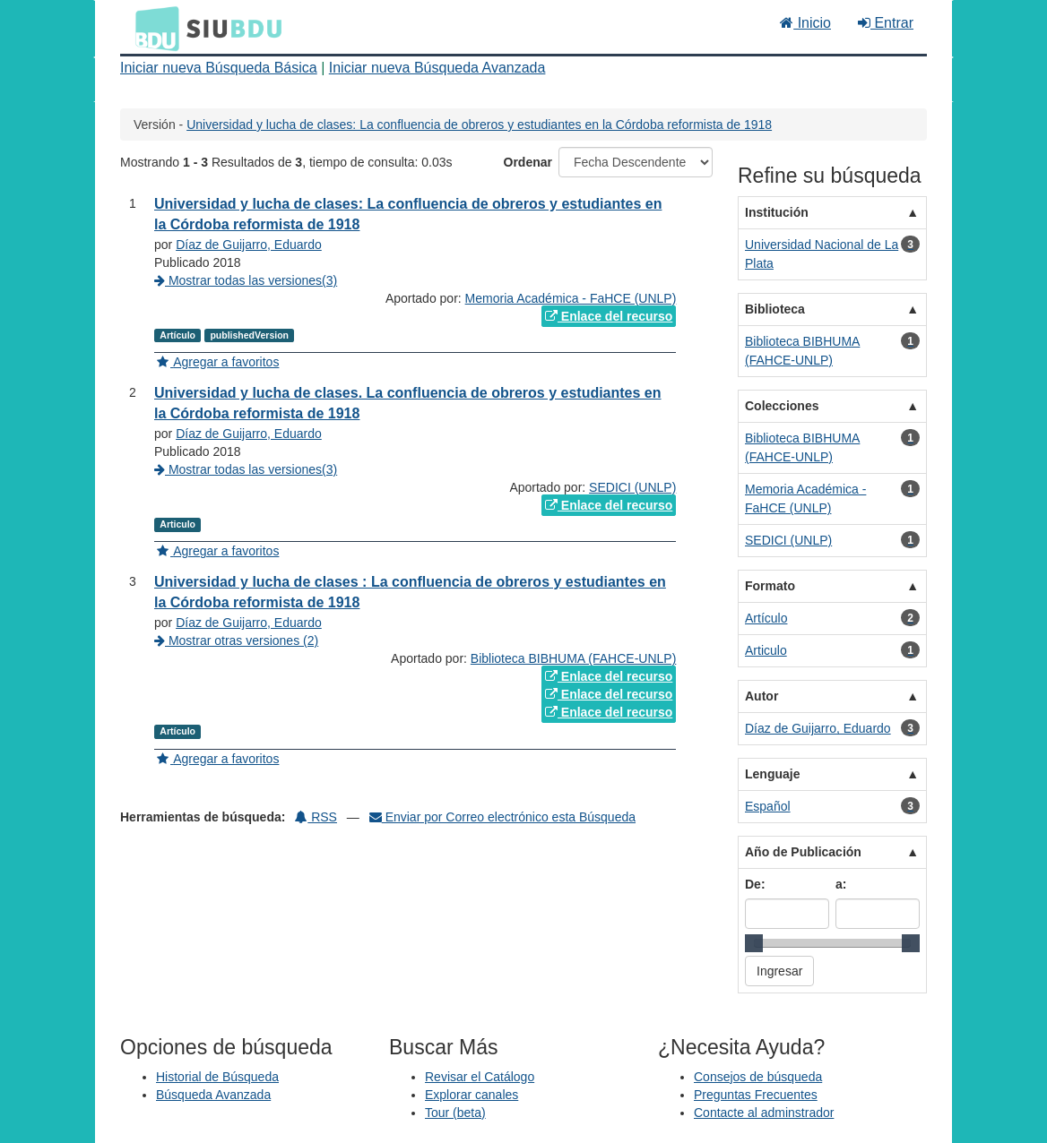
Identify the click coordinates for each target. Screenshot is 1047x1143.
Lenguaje (772, 774)
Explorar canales (471, 1094)
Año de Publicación (803, 852)
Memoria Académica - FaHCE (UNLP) (571, 298)
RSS (316, 817)
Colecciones (781, 406)
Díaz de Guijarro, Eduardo (249, 244)
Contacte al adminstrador (764, 1112)
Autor (761, 696)
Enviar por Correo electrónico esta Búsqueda (502, 817)
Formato (770, 586)
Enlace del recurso (608, 316)
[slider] (754, 943)
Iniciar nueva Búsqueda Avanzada (437, 67)
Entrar (885, 22)
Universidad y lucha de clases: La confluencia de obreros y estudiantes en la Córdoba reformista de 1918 (479, 124)
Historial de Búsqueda (217, 1077)
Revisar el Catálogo (479, 1077)
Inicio (805, 22)
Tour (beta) (455, 1112)
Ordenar (528, 162)
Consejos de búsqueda (758, 1077)
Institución (777, 212)
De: (755, 884)
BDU (152, 28)
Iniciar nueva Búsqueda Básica (218, 67)
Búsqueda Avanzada (213, 1094)
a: (840, 884)
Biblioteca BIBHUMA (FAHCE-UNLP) (574, 658)
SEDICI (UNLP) (632, 487)
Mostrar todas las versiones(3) (245, 280)
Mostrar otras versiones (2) (236, 640)
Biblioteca (775, 309)
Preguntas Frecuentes (756, 1094)
